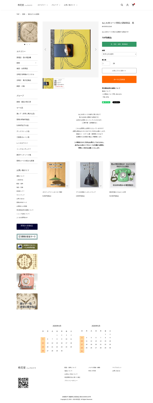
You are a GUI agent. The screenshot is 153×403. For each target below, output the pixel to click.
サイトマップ (20, 195)
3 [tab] (29, 44)
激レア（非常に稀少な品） (26, 113)
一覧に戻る (105, 97)
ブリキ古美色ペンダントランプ (86, 192)
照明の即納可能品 (23, 119)
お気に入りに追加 (119, 71)
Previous (45, 49)
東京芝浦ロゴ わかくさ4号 (117, 192)
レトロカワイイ (22, 143)
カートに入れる (119, 79)
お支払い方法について (71, 374)
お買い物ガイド (69, 5)
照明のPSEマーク (22, 202)
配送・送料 (20, 183)
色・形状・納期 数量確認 (119, 44)
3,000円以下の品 (23, 125)
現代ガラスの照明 (33, 14)
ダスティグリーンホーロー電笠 (52, 192)
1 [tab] (24, 44)
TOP (18, 14)
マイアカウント (117, 367)
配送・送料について (70, 367)
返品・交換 (20, 187)
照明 (23, 14)
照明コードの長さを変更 (25, 161)
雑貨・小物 (21, 86)
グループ (55, 5)
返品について (106, 91)
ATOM (94, 371)
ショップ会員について (23, 214)
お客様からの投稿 (22, 206)
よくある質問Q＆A (22, 217)
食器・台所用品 (22, 68)
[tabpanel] (27, 31)
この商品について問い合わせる (112, 94)
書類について (20, 176)
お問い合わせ (20, 198)
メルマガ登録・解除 (94, 367)
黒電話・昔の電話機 (24, 57)
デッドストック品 (23, 131)
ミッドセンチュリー (24, 149)
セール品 (20, 108)
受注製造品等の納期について (25, 210)
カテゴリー (42, 5)
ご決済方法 (20, 180)
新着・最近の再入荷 (24, 102)
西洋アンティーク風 (24, 155)
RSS (89, 371)
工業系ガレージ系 (23, 137)
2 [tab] (27, 44)
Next (95, 49)
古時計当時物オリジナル (25, 74)
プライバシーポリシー (71, 380)
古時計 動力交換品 (24, 80)
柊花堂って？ (20, 191)
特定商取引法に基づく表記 (72, 377)
